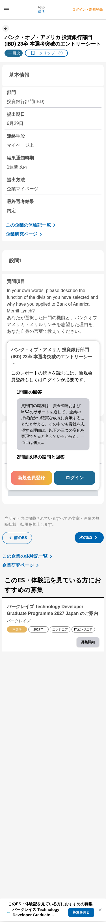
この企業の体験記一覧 (32, 225)
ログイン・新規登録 (87, 10)
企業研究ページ (25, 234)
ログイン (75, 477)
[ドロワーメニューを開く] (6, 9)
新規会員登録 (31, 477)
